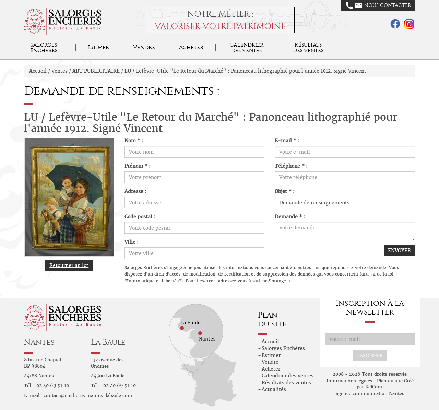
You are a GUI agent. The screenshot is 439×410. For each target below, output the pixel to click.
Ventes (59, 71)
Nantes (39, 342)
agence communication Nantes (370, 393)
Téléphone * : (291, 166)
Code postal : (139, 217)
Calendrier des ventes (246, 47)
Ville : (131, 242)
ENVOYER (399, 250)
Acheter (191, 47)
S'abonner (370, 355)
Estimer (98, 47)
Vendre (144, 47)
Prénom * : (137, 166)
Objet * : (285, 191)
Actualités (274, 389)
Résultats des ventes (286, 383)
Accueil (38, 71)
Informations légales (349, 381)
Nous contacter (378, 5)
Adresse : (135, 191)
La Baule (108, 342)
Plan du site (390, 381)
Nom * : (133, 141)
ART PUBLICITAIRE (96, 71)
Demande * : (290, 217)
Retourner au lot (68, 265)
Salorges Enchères (283, 348)
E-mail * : (287, 141)
